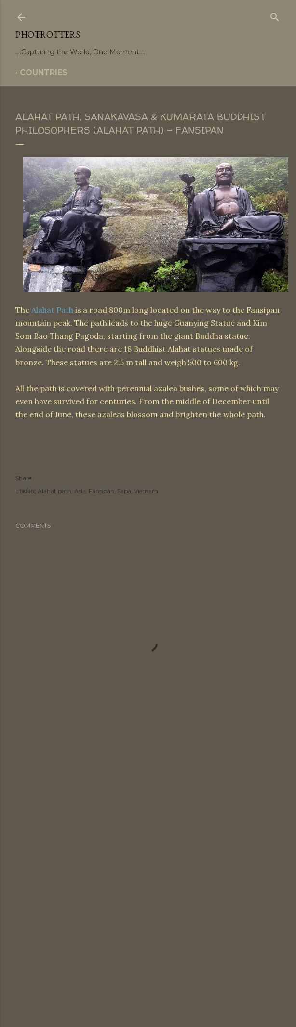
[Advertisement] (148, 844)
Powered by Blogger (148, 965)
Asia (80, 490)
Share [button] (23, 478)
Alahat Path (52, 310)
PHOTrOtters (47, 34)
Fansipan (101, 490)
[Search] (275, 15)
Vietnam (146, 490)
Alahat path (54, 490)
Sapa (124, 490)
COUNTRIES (43, 72)
